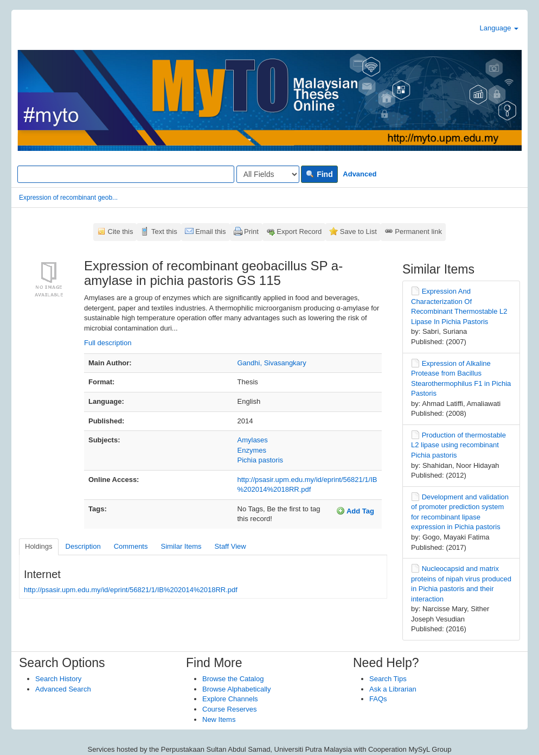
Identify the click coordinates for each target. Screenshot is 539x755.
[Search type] (267, 174)
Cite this (120, 231)
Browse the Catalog (233, 679)
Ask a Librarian (392, 689)
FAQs (378, 699)
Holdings (39, 546)
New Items (218, 719)
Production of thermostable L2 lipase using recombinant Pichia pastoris (458, 445)
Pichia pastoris (261, 460)
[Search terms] (125, 174)
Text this (164, 231)
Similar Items (181, 546)
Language (499, 28)
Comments (131, 546)
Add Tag (355, 510)
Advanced (359, 174)
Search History (58, 679)
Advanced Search (63, 689)
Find (319, 174)
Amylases (253, 440)
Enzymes (252, 450)
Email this (210, 231)
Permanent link (418, 231)
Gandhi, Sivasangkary (272, 363)
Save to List (358, 231)
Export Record (299, 231)
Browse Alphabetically (236, 689)
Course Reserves (229, 709)
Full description (107, 343)
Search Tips (388, 679)
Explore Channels (230, 699)
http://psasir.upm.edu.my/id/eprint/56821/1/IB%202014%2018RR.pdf (131, 590)
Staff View (230, 546)
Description (83, 546)
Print (251, 231)
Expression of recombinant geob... (68, 197)
